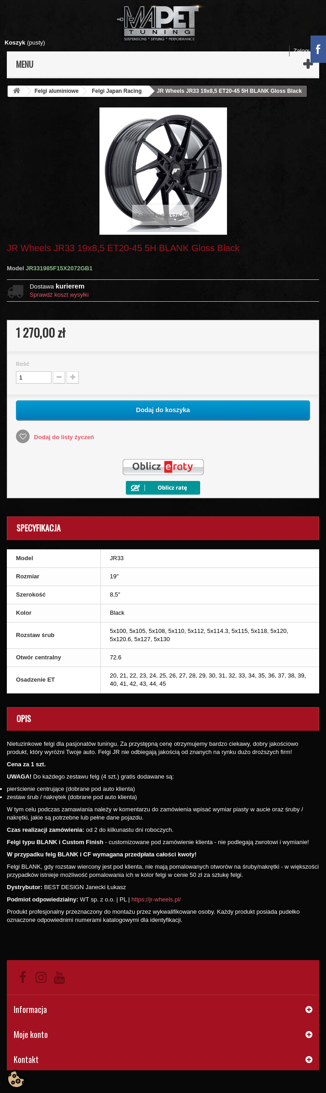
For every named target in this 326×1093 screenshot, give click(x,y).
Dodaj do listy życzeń (63, 437)
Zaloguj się (307, 50)
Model (15, 268)
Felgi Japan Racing (116, 91)
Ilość (23, 363)
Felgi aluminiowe (57, 91)
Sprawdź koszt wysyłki (59, 294)
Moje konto (31, 1034)
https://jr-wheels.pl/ (156, 899)
